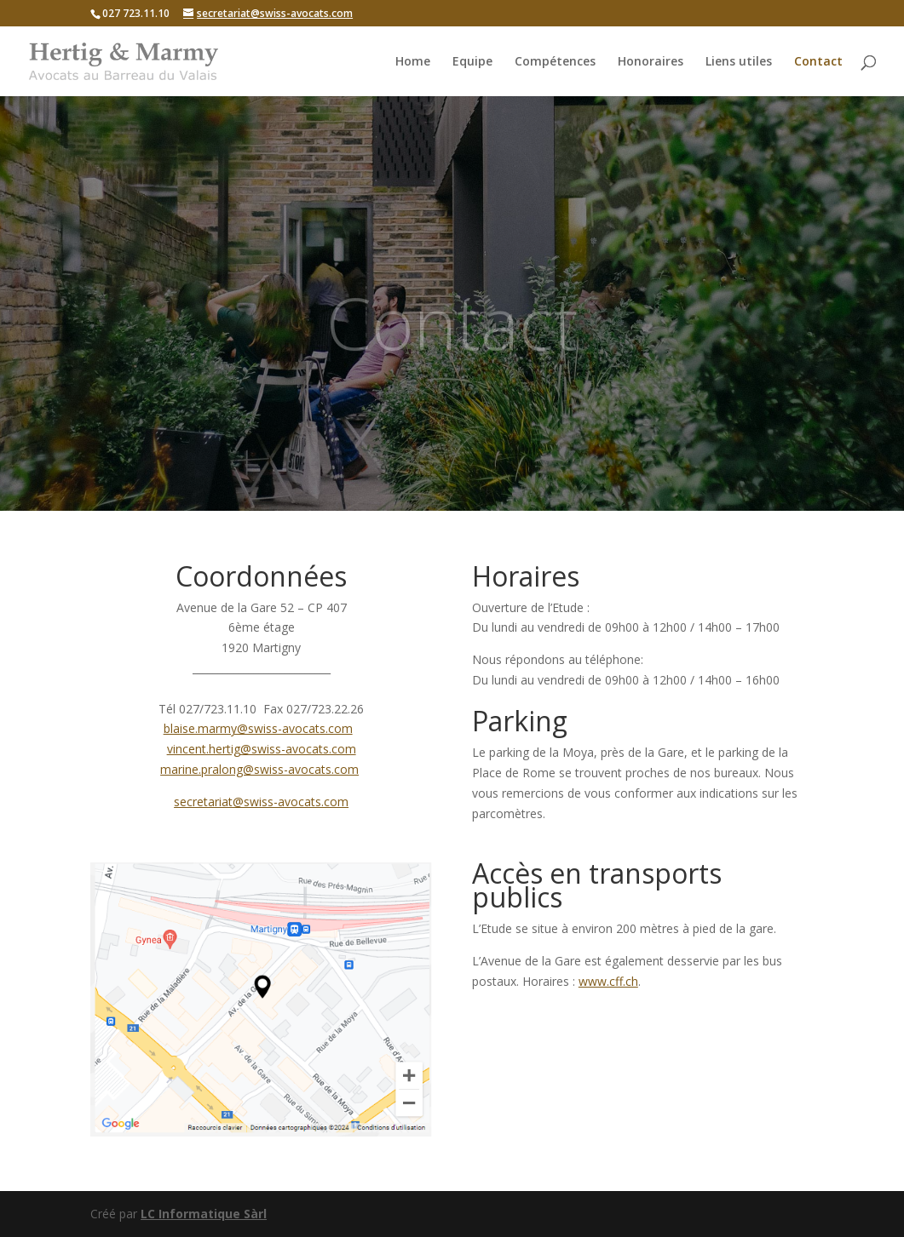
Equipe (472, 62)
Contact (818, 62)
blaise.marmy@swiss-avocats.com (258, 728)
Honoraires (650, 62)
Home (412, 62)
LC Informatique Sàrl (204, 1214)
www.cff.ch (608, 981)
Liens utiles (738, 62)
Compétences (555, 62)
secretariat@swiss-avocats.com (261, 801)
